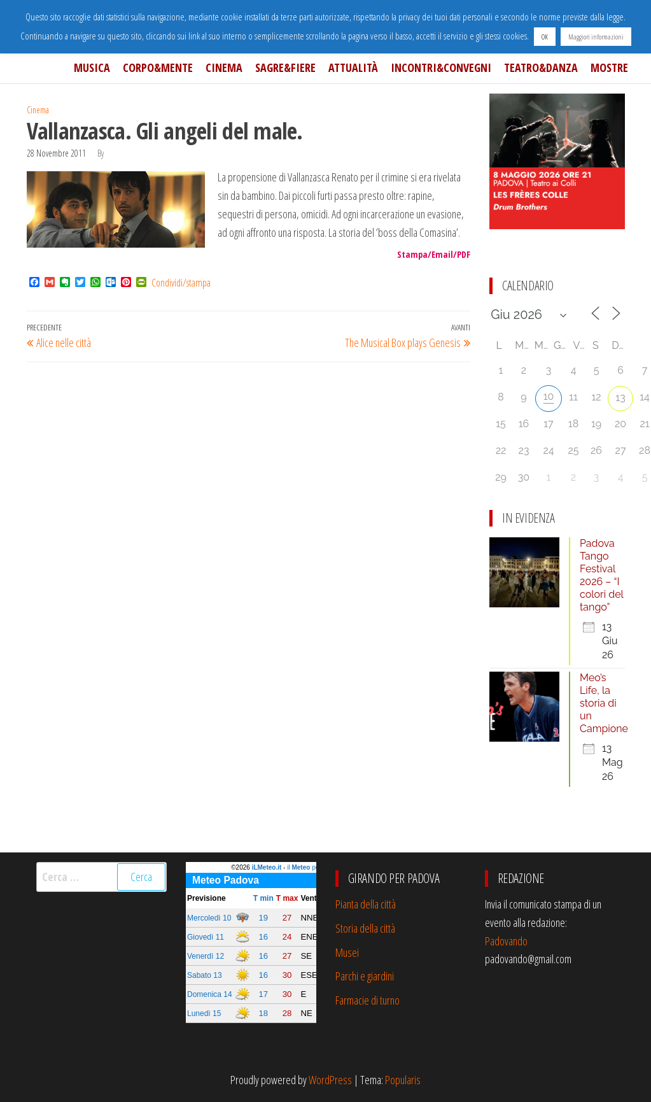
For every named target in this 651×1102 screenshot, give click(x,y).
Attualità (353, 67)
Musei (347, 952)
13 (620, 398)
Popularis (403, 1079)
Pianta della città (365, 904)
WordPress (330, 1079)
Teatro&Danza (541, 67)
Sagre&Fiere (285, 67)
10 (548, 396)
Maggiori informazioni (596, 36)
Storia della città (365, 928)
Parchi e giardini (364, 976)
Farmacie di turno (367, 1000)
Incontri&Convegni (441, 67)
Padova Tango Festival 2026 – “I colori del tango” (602, 575)
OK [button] (545, 36)
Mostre (609, 67)
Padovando (506, 941)
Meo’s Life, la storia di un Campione (604, 703)
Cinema (224, 67)
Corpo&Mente (158, 67)
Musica (92, 67)
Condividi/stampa (181, 283)
